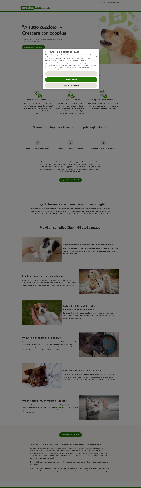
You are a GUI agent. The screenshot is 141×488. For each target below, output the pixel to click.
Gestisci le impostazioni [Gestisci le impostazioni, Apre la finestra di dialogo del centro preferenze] (71, 74)
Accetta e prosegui (71, 80)
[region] (71, 69)
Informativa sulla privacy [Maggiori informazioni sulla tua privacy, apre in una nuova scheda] (52, 69)
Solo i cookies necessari (71, 85)
